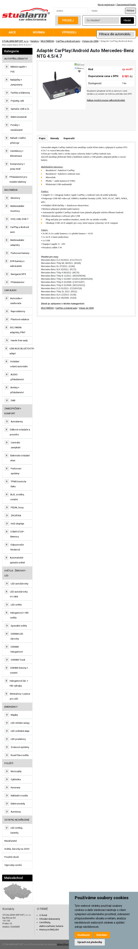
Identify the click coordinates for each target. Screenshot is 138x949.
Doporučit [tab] (69, 138)
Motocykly (16, 771)
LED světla (16, 604)
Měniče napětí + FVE (19, 69)
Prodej (68, 20)
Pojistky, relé (17, 100)
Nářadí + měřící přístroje (18, 140)
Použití (8, 763)
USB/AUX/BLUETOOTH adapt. (21, 351)
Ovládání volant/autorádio (19, 364)
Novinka (39, 32)
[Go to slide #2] (65, 117)
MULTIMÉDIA (47, 41)
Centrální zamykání (15, 445)
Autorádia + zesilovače (16, 301)
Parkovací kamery (20, 253)
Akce (12, 32)
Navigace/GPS (18, 274)
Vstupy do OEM (90, 41)
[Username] (71, 11)
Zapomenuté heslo (126, 4)
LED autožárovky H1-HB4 (19, 594)
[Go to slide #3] (83, 117)
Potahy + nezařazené (16, 127)
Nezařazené (10, 840)
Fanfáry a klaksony (20, 92)
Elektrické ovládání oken (20, 458)
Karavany (15, 787)
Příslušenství (17, 282)
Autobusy (16, 811)
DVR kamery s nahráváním (17, 263)
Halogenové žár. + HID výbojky (19, 683)
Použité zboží (11, 856)
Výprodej (69, 32)
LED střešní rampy (20, 722)
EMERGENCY (11, 706)
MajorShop (62, 944)
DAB (13, 400)
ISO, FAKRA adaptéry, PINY (17, 330)
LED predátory (18, 739)
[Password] (106, 11)
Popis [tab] (42, 138)
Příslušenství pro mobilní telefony (18, 179)
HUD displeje (17, 523)
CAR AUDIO (10, 290)
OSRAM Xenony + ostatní (19, 670)
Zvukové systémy (20, 747)
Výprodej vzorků (13, 865)
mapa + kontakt (11, 926)
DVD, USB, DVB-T (19, 219)
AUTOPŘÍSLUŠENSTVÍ (16, 58)
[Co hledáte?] (101, 20)
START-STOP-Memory (17, 534)
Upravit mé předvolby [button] (89, 942)
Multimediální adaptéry (17, 242)
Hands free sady (19, 340)
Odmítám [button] (101, 935)
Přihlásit (130, 10)
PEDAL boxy (17, 507)
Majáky (14, 714)
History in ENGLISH (49, 929)
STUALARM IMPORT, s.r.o (15, 41)
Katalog (35, 41)
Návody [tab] (54, 138)
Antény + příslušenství (17, 390)
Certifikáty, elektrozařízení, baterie (51, 924)
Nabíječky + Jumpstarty (16, 82)
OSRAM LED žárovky (17, 636)
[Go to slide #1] (46, 117)
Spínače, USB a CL (20, 108)
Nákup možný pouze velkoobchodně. (106, 100)
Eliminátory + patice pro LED (20, 696)
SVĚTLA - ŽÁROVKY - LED (15, 573)
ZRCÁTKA (16, 515)
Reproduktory (18, 311)
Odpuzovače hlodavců (17, 547)
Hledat (127, 20)
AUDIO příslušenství (17, 377)
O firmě (43, 915)
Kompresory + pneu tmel (17, 166)
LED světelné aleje (20, 731)
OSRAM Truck (18, 659)
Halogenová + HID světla (19, 615)
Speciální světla (19, 625)
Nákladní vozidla (19, 795)
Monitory (15, 198)
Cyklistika (16, 779)
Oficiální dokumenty (49, 918)
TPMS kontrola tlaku (18, 484)
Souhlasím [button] (83, 935)
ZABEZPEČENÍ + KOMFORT (12, 411)
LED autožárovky (19, 583)
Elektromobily (18, 803)
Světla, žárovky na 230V (16, 848)
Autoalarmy (17, 421)
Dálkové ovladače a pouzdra (20, 432)
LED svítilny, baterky (17, 830)
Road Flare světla (20, 755)
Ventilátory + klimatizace (16, 153)
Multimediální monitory (17, 208)
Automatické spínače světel (17, 560)
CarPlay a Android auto (68, 41)
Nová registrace (106, 4)
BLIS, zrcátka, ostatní (17, 497)
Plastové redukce (20, 319)
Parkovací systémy (16, 471)
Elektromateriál (19, 116)
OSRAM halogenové (17, 649)
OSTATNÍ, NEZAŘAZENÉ (16, 819)
